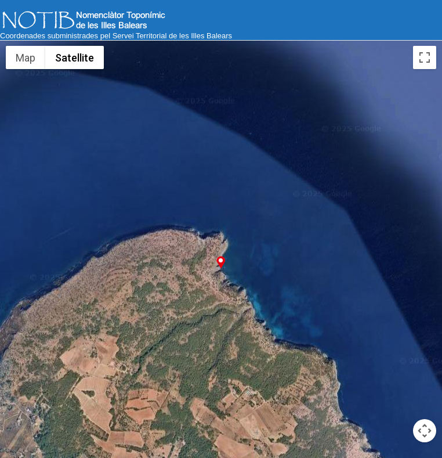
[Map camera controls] (424, 430)
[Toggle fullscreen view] (424, 57)
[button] (221, 262)
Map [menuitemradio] (26, 57)
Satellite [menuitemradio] (74, 57)
